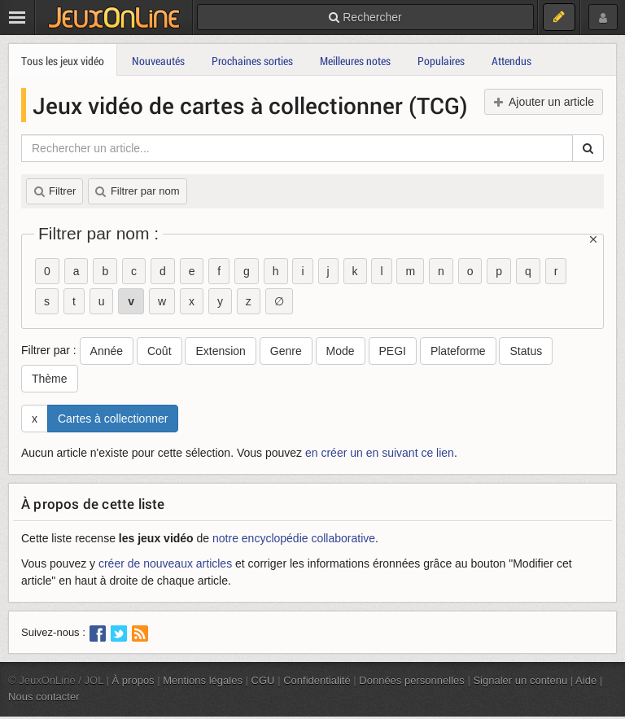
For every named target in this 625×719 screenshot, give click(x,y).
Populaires (441, 60)
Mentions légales (203, 680)
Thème (50, 378)
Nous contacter (44, 697)
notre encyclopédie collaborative (293, 538)
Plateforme (458, 350)
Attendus (511, 60)
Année (106, 350)
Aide (586, 680)
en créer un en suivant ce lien (379, 452)
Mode (340, 350)
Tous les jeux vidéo (62, 60)
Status (525, 350)
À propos (133, 680)
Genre (286, 350)
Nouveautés (158, 60)
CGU (263, 680)
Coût (159, 350)
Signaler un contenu (520, 680)
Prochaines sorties (252, 60)
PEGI (392, 350)
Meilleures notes (355, 60)
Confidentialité (317, 680)
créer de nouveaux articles (165, 563)
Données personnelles (412, 680)
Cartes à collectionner (113, 418)
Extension (220, 350)
